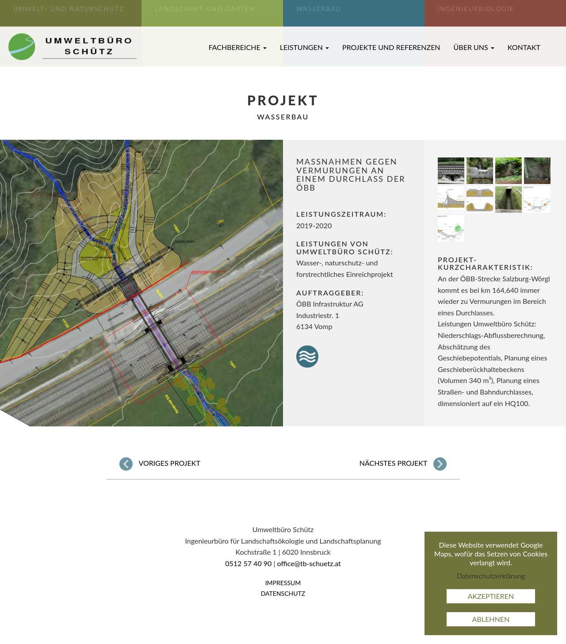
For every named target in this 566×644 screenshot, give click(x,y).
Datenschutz (283, 593)
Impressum (283, 582)
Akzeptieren (491, 596)
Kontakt (524, 47)
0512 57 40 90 (248, 563)
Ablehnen (491, 619)
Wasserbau (283, 116)
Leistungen (304, 47)
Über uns (474, 47)
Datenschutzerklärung (491, 575)
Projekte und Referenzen (391, 47)
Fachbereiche (238, 47)
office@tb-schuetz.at (309, 563)
